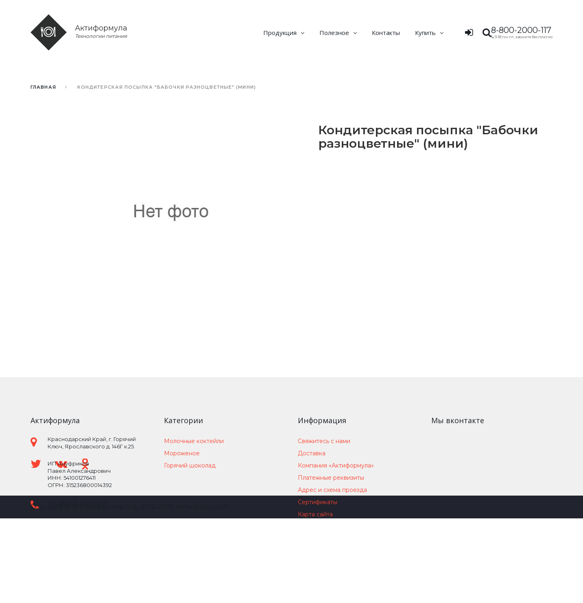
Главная (43, 87)
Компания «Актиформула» (336, 465)
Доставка (311, 453)
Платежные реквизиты (331, 477)
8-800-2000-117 (521, 30)
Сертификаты (317, 502)
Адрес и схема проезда (332, 490)
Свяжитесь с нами (324, 441)
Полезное (334, 32)
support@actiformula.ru (91, 523)
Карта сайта (315, 514)
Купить (425, 32)
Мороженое (182, 453)
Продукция (280, 32)
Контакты (386, 32)
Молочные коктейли (194, 441)
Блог (305, 526)
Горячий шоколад (190, 465)
